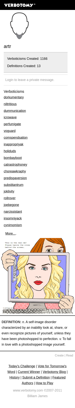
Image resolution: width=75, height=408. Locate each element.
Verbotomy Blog (54, 372)
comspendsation (16, 137)
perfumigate (12, 124)
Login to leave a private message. (29, 80)
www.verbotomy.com (28, 390)
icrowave (10, 117)
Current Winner (29, 372)
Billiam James (37, 396)
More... (10, 233)
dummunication (15, 111)
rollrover (10, 198)
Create (59, 355)
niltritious (10, 104)
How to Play (44, 383)
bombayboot (13, 158)
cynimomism (13, 225)
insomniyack (13, 218)
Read (69, 355)
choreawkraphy (15, 171)
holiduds (10, 151)
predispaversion (15, 178)
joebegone (11, 205)
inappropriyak (13, 144)
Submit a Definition (36, 377)
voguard (10, 131)
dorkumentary (14, 97)
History (14, 377)
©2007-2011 (53, 390)
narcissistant (13, 211)
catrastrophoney (15, 164)
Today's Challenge (21, 366)
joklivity (9, 191)
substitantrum (13, 185)
